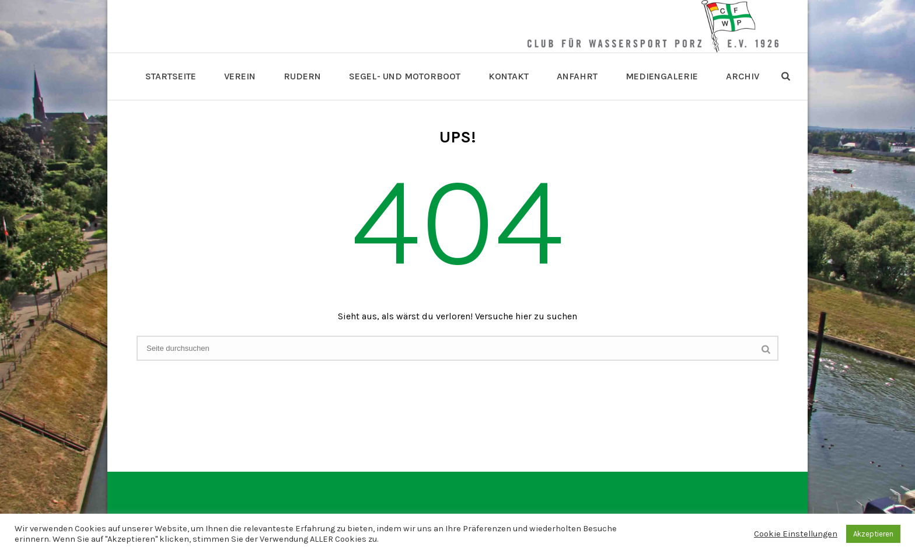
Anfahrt (577, 76)
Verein (240, 76)
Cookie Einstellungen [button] (795, 534)
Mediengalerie (662, 76)
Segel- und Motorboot (404, 76)
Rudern (302, 76)
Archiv (742, 76)
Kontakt (508, 76)
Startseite (170, 76)
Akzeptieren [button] (873, 533)
